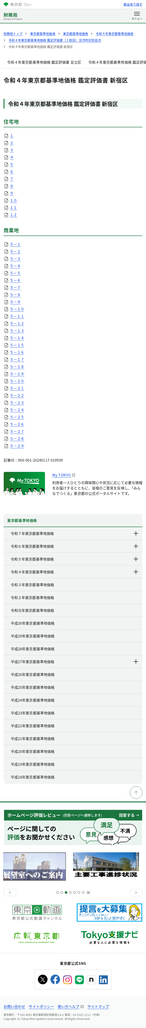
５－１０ (17, 309)
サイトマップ (98, 1006)
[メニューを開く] (136, 16)
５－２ (15, 251)
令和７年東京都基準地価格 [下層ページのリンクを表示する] (75, 533)
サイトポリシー (41, 1006)
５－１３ (17, 330)
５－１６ (17, 352)
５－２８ (17, 438)
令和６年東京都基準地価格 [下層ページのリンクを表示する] (75, 546)
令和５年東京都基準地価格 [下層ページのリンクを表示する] (75, 559)
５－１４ (17, 337)
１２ (13, 214)
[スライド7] (70, 892)
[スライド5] (66, 892)
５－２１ (17, 388)
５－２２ (17, 395)
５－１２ (17, 323)
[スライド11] (79, 892)
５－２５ (17, 417)
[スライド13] (83, 892)
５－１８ (17, 366)
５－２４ (17, 409)
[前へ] (10, 892)
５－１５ (17, 345)
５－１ (15, 244)
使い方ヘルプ (68, 1006)
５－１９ (17, 373)
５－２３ (17, 402)
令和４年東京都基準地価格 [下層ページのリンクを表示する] (75, 572)
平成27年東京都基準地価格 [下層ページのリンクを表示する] (75, 661)
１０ (13, 200)
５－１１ (17, 316)
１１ (13, 207)
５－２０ (17, 381)
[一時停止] (88, 892)
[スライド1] (57, 892)
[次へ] (136, 892)
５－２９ (17, 445)
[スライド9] (74, 892)
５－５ (15, 273)
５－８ (15, 294)
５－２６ (17, 424)
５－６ (15, 280)
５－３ (15, 258)
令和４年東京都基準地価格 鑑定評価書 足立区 (44, 62)
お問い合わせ (14, 1006)
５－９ (15, 301)
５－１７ (17, 359)
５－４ (15, 265)
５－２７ (17, 431)
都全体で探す (133, 4)
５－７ (15, 287)
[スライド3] (62, 892)
